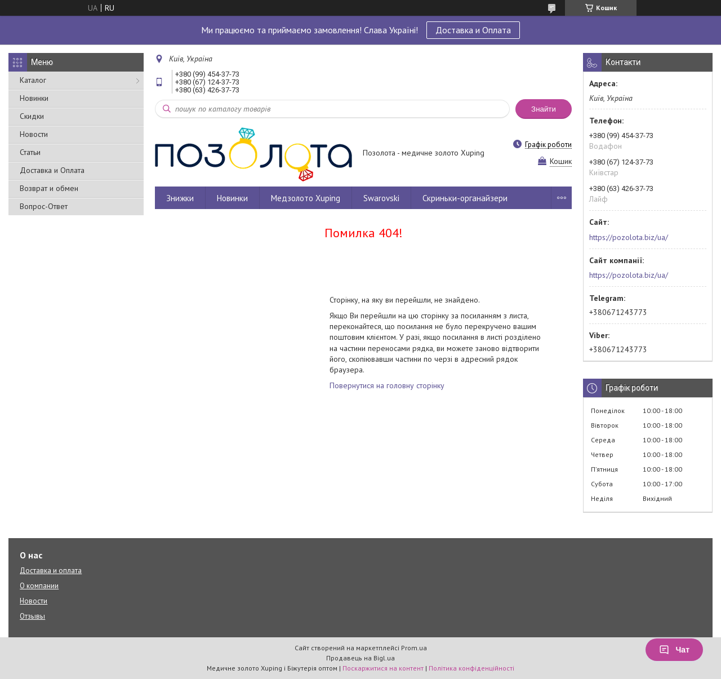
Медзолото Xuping (305, 198)
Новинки (34, 98)
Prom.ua (414, 648)
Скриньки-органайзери (465, 198)
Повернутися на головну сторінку (387, 385)
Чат (674, 650)
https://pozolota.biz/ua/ (628, 237)
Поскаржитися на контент (383, 668)
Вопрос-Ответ (44, 206)
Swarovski (381, 198)
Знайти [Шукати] (543, 109)
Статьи (30, 152)
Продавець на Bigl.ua (360, 658)
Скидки (32, 116)
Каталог (33, 80)
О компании (39, 586)
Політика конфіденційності (471, 668)
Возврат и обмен (49, 188)
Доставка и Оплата (473, 29)
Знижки (180, 198)
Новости (34, 134)
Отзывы (32, 616)
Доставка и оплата (51, 570)
